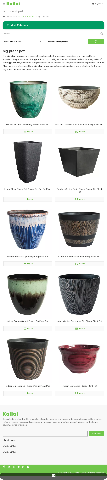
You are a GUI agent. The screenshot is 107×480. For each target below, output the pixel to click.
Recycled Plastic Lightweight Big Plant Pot (28, 256)
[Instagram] (23, 467)
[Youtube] (18, 467)
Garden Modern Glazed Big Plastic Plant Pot (27, 124)
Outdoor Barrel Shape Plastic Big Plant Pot (79, 256)
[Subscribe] (96, 433)
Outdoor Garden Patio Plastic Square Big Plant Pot (79, 190)
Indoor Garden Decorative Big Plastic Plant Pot (79, 321)
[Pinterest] (28, 467)
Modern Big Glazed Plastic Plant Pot (79, 386)
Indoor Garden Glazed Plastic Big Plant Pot (28, 321)
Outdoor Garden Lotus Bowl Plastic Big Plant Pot (79, 124)
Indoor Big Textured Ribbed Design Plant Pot (28, 386)
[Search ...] (51, 33)
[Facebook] (4, 467)
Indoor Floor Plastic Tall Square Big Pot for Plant (27, 189)
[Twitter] (14, 467)
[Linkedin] (9, 467)
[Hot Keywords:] (101, 33)
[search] (45, 433)
